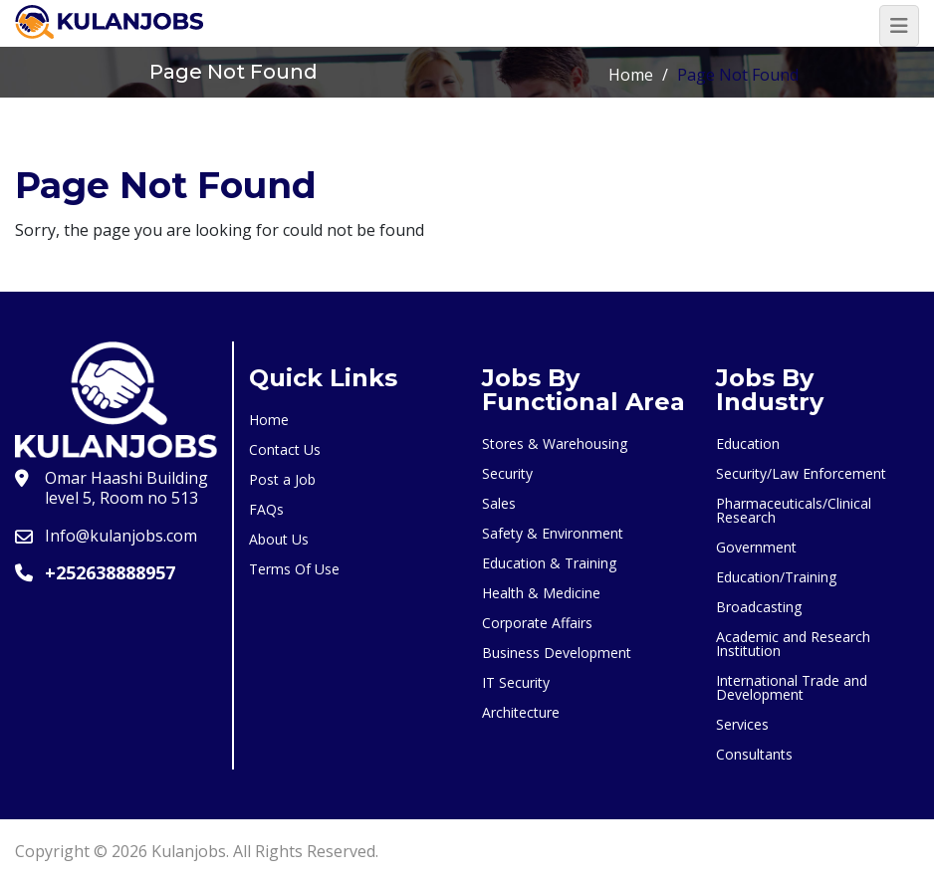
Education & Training (549, 562)
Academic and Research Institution (793, 643)
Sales (499, 503)
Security (507, 473)
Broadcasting (759, 606)
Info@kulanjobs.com (121, 536)
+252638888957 (110, 572)
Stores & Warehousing (554, 443)
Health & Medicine (541, 592)
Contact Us (285, 449)
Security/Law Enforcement (801, 473)
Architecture (521, 712)
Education (748, 443)
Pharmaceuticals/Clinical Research (793, 510)
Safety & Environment (552, 533)
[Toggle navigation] (899, 26)
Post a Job (282, 479)
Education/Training (776, 576)
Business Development (556, 652)
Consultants (754, 754)
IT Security (516, 682)
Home (630, 75)
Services (742, 724)
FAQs (266, 509)
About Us (279, 539)
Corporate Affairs (537, 622)
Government (756, 547)
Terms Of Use (294, 568)
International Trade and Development (791, 687)
